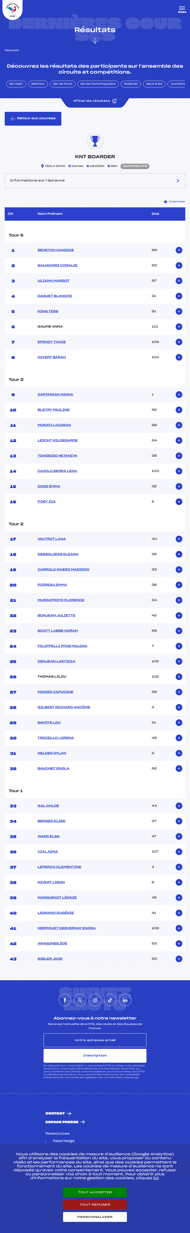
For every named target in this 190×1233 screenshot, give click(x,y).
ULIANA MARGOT (54, 280)
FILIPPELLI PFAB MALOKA (62, 646)
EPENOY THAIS (52, 342)
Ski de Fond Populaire (98, 84)
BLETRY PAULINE (54, 410)
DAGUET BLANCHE (55, 296)
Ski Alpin (16, 84)
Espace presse (62, 1122)
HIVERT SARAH (52, 357)
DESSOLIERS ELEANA (58, 554)
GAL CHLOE (48, 805)
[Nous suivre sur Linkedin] (125, 1000)
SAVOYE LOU (49, 722)
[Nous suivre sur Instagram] (95, 1000)
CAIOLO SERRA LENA (57, 471)
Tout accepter (95, 1192)
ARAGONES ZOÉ (52, 943)
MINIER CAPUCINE (55, 692)
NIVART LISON (51, 882)
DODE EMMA (49, 486)
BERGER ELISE (51, 821)
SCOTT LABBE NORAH (58, 630)
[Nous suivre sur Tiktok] (110, 1000)
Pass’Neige (64, 1141)
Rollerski (131, 84)
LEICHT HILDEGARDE (58, 440)
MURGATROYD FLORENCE (61, 600)
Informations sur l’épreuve (95, 181)
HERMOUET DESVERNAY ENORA (67, 928)
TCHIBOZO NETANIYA (57, 455)
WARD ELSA (49, 836)
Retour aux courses (33, 118)
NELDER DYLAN (52, 753)
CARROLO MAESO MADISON (63, 569)
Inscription (95, 1055)
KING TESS (48, 311)
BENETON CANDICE (56, 250)
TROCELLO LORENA (56, 738)
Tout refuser (95, 1204)
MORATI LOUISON (54, 425)
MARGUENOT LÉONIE (57, 897)
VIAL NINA (48, 851)
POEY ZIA (47, 501)
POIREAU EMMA (52, 585)
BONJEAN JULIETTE (56, 615)
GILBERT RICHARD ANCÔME (64, 707)
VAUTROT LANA (52, 539)
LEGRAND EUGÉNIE (56, 913)
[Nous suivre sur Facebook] (65, 1000)
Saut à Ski (154, 84)
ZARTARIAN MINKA (55, 394)
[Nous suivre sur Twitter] (80, 1000)
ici (136, 1077)
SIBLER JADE (50, 959)
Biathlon (38, 84)
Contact (55, 1113)
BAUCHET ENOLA (53, 768)
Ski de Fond (62, 84)
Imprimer (174, 201)
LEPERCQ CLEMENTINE (59, 867)
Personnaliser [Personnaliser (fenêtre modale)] (95, 1216)
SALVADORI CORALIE (57, 265)
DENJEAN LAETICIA (56, 661)
